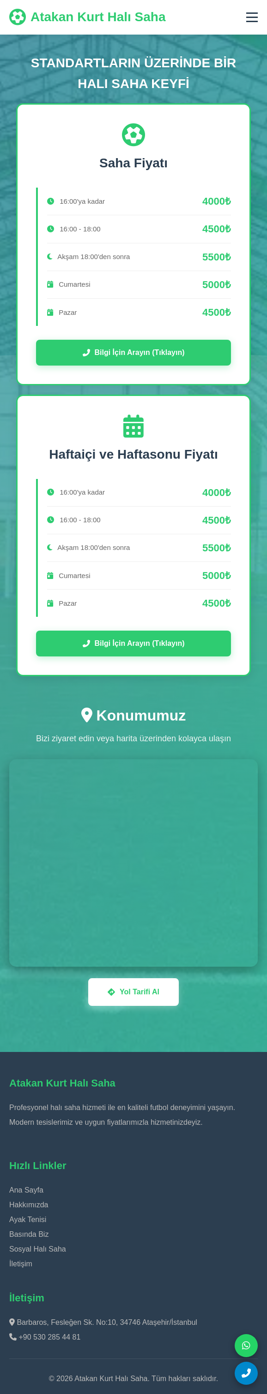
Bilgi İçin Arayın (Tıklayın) (134, 352)
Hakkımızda (28, 1205)
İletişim (20, 1264)
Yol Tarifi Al (133, 992)
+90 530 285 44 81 (44, 1337)
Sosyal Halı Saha (37, 1249)
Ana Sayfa (26, 1190)
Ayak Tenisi (27, 1219)
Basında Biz (29, 1234)
